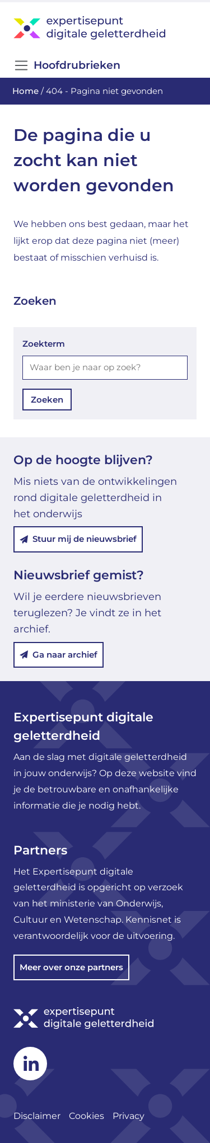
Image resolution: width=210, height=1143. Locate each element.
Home (25, 91)
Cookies (86, 1116)
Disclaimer (36, 1116)
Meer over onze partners (71, 967)
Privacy (128, 1116)
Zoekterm (43, 343)
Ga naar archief (58, 654)
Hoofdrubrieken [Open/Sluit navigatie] (66, 65)
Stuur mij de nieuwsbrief (78, 538)
